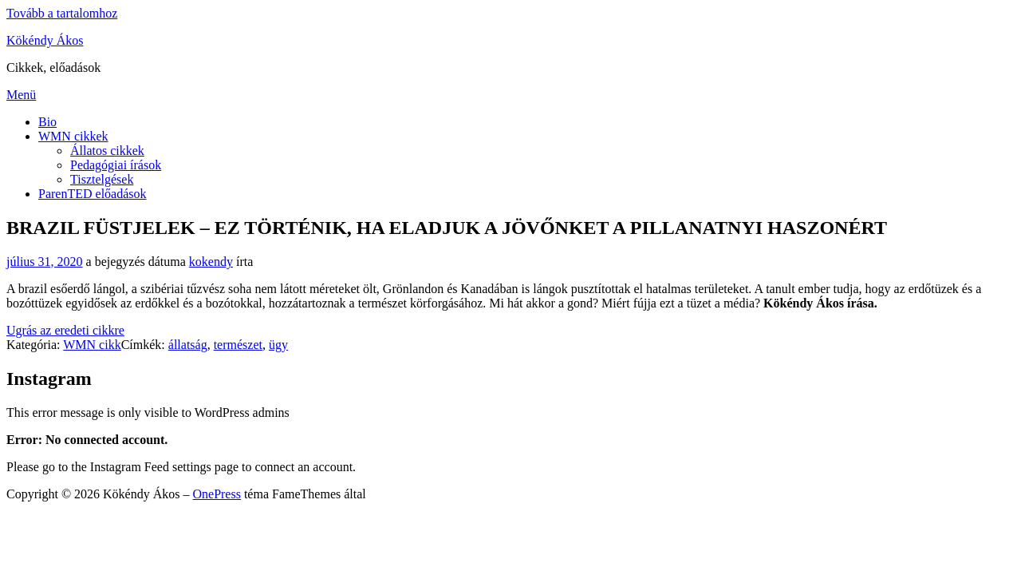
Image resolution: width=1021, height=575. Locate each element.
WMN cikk (91, 344)
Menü (21, 94)
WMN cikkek (73, 136)
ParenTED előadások (92, 193)
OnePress (216, 494)
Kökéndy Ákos (44, 40)
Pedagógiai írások (115, 165)
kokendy (211, 261)
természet (238, 344)
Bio (47, 122)
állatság (187, 344)
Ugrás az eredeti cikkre (65, 330)
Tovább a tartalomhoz (61, 13)
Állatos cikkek (107, 150)
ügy (278, 344)
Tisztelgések (101, 179)
